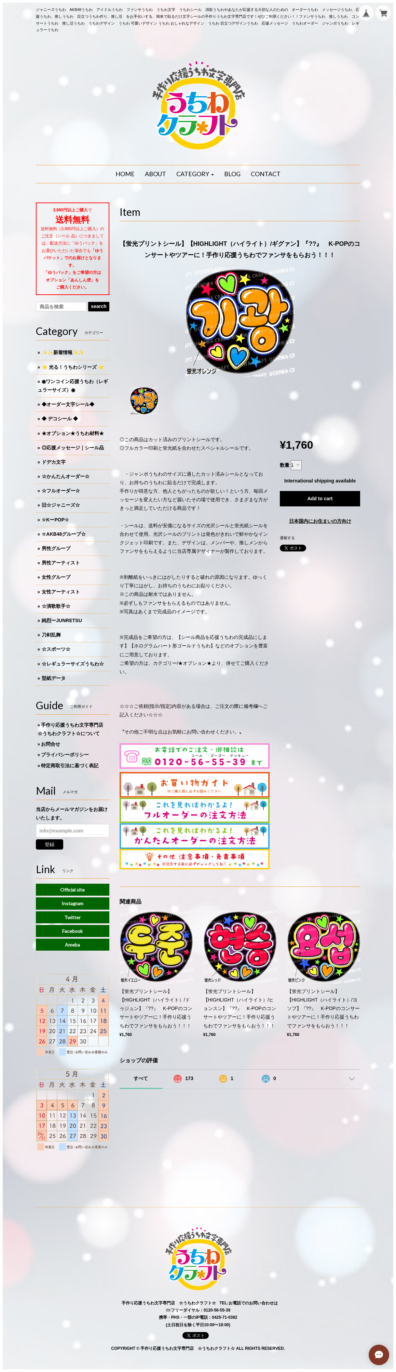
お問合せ (50, 744)
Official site (72, 890)
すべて (141, 1078)
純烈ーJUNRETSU (62, 620)
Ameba (72, 945)
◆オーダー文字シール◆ (68, 404)
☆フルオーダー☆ (61, 490)
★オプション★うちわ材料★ (73, 433)
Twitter (72, 917)
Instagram (72, 903)
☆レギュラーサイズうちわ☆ (73, 664)
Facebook (72, 931)
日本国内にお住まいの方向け (320, 521)
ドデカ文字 (54, 462)
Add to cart (320, 498)
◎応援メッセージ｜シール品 (73, 447)
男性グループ (56, 548)
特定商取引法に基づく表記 (69, 765)
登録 (49, 844)
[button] (195, 174)
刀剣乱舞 (51, 635)
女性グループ (56, 577)
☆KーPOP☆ (55, 519)
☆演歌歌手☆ (56, 606)
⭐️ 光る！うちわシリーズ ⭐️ (73, 367)
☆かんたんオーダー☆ (66, 476)
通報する (287, 538)
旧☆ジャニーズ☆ (61, 505)
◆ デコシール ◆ (60, 418)
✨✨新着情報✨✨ (63, 352)
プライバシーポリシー (65, 754)
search (98, 306)
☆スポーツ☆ (56, 649)
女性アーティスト (61, 591)
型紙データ (54, 678)
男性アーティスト (61, 562)
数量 (284, 465)
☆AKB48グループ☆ (64, 534)
